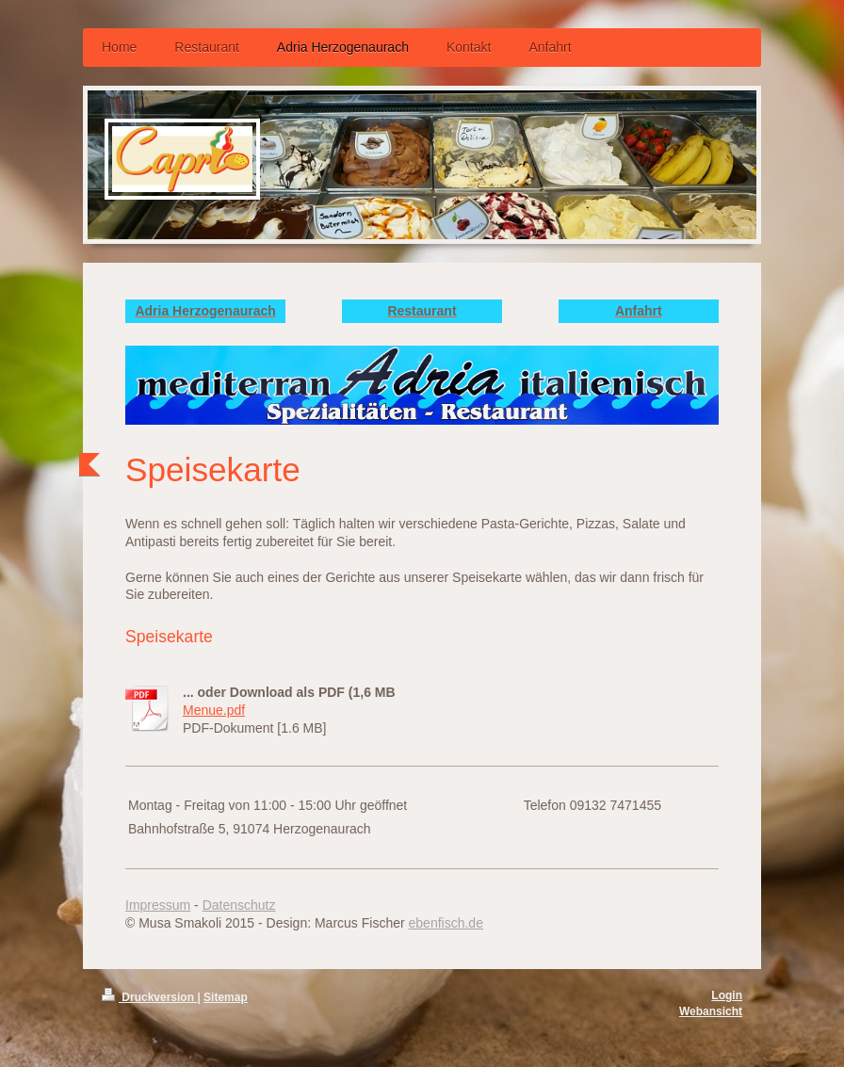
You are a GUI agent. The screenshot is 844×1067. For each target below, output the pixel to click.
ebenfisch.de (446, 922)
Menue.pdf (214, 710)
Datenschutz (239, 905)
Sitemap (225, 997)
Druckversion (149, 997)
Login (726, 995)
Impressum (157, 905)
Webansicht (710, 1011)
